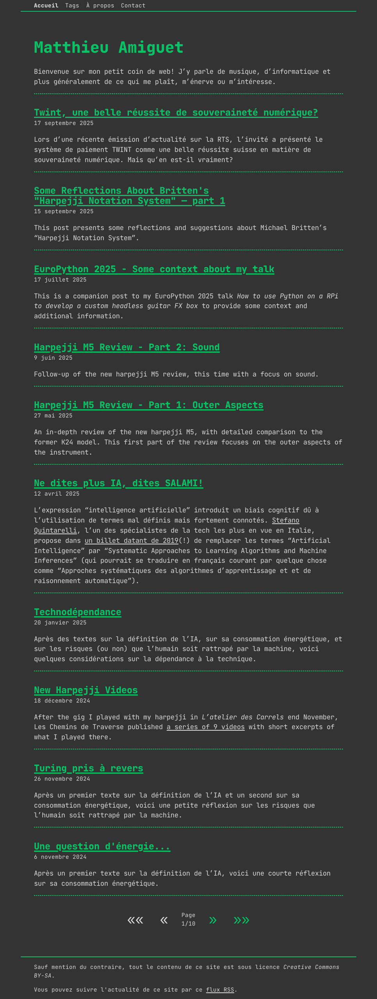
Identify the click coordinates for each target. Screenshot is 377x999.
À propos (100, 5)
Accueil (46, 5)
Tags (72, 5)
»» (241, 919)
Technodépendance (77, 612)
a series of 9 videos (206, 726)
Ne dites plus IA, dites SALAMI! (118, 483)
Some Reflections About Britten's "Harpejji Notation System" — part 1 (129, 195)
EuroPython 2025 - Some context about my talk (154, 269)
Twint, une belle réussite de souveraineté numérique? (176, 112)
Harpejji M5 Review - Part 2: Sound (127, 347)
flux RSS (220, 989)
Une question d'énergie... (102, 846)
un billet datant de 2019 (131, 540)
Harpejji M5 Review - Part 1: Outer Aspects (148, 405)
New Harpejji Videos (86, 690)
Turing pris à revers (88, 768)
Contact (133, 5)
